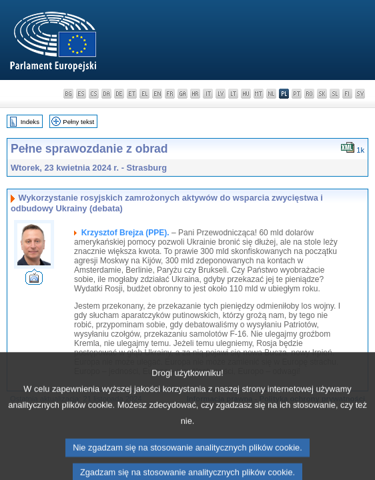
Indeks (30, 121)
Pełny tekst (78, 121)
